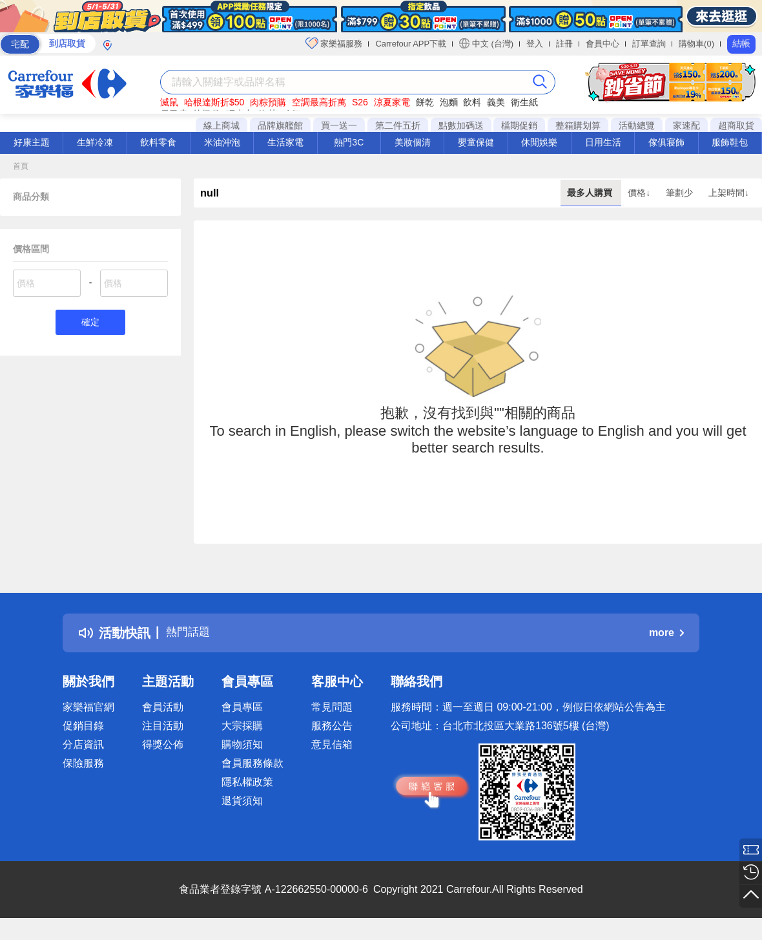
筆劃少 (680, 192)
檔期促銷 (519, 125)
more (666, 632)
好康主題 (32, 142)
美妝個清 (413, 142)
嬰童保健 (476, 142)
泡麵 (449, 102)
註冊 (564, 43)
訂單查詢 (649, 43)
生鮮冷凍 (95, 142)
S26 (360, 102)
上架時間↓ (728, 192)
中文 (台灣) (486, 43)
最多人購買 (591, 192)
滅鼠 (169, 102)
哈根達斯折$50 (214, 102)
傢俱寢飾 (666, 142)
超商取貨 (736, 125)
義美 (496, 102)
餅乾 (425, 102)
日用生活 (603, 142)
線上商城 (221, 125)
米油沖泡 (222, 142)
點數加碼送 (461, 125)
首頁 (20, 166)
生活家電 (285, 142)
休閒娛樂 (539, 142)
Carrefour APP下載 (410, 43)
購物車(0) (696, 43)
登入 (534, 43)
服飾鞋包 (730, 142)
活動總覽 (637, 125)
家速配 (686, 125)
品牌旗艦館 (280, 125)
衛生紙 (524, 102)
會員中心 (602, 43)
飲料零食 (158, 142)
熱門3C (349, 142)
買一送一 (339, 125)
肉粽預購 (268, 102)
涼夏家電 (392, 102)
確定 (90, 322)
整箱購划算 (578, 125)
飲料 (472, 102)
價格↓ (640, 192)
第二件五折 (397, 125)
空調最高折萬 (319, 102)
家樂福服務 (334, 43)
